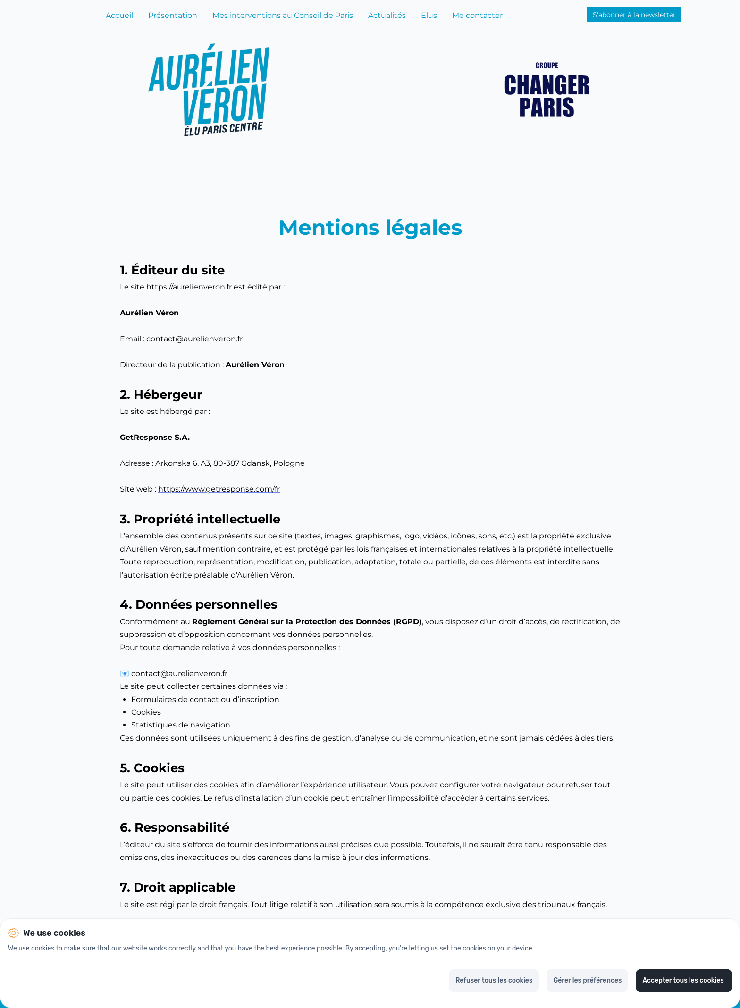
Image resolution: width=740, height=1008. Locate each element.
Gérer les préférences (587, 980)
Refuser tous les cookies (493, 980)
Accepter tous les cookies (683, 980)
